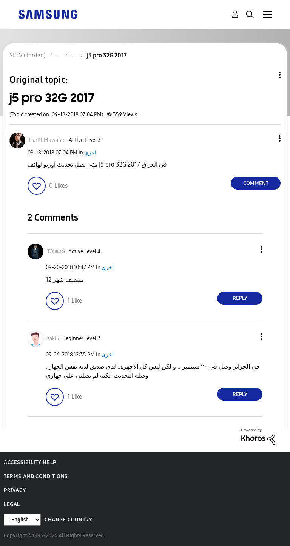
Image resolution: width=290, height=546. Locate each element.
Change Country (68, 520)
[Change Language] (22, 520)
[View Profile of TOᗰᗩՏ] (56, 251)
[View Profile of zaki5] (53, 338)
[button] (267, 138)
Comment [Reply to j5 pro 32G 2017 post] (255, 183)
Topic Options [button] (267, 75)
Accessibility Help (30, 462)
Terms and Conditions (36, 476)
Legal (12, 504)
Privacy (15, 490)
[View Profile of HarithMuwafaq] (47, 140)
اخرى (90, 153)
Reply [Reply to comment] (240, 298)
